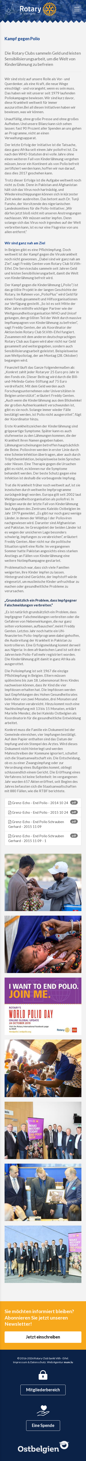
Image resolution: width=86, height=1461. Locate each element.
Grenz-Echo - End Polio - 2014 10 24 (43, 802)
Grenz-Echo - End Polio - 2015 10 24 (43, 812)
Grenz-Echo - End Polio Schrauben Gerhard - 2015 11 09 (43, 824)
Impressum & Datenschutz (29, 1362)
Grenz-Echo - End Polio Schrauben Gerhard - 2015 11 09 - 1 (43, 838)
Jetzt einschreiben (43, 1336)
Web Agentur (55, 1362)
